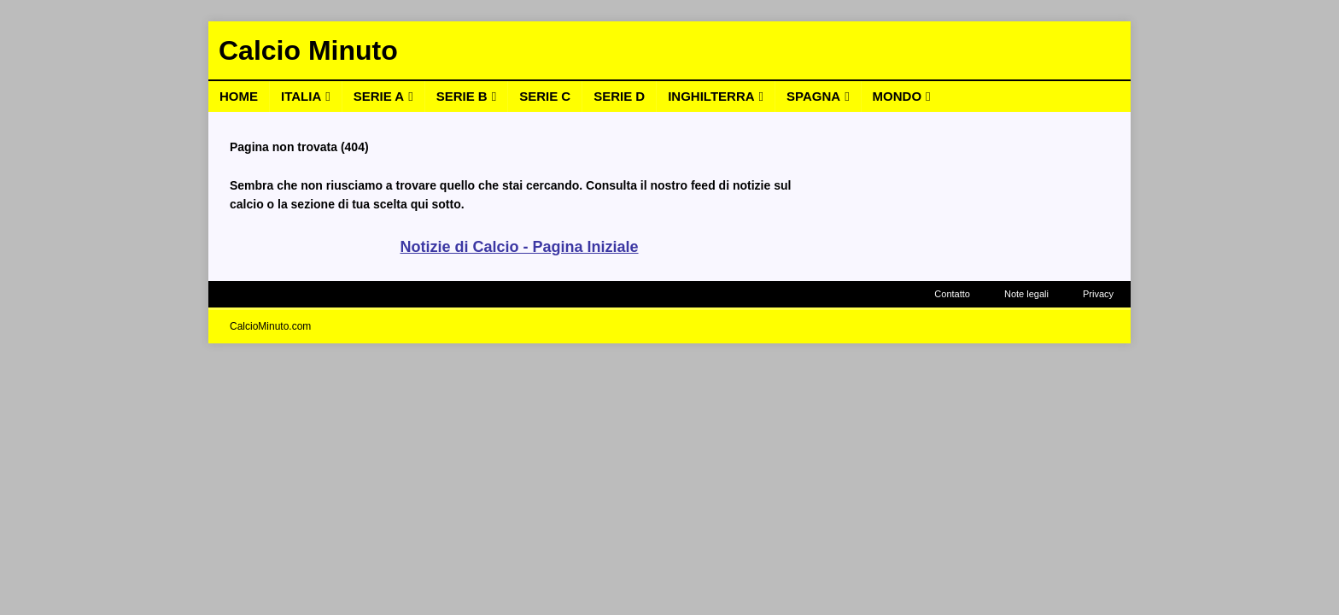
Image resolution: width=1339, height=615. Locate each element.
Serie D (619, 96)
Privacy (1098, 294)
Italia (301, 96)
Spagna (813, 96)
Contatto (952, 294)
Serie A (379, 96)
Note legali (1026, 294)
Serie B (462, 96)
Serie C (544, 96)
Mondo (897, 96)
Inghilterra (711, 96)
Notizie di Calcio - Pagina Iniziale (519, 246)
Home (238, 96)
